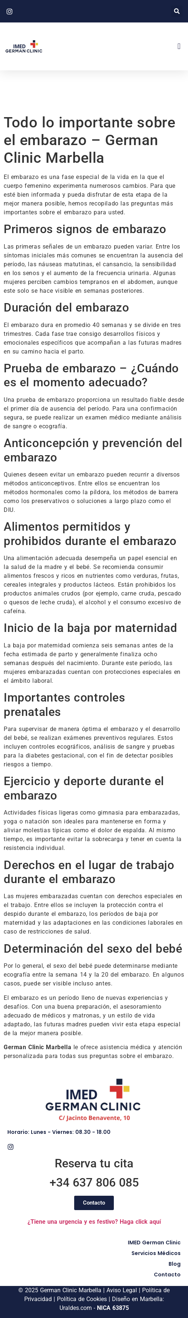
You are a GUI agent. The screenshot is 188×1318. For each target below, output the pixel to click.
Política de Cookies (82, 1299)
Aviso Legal (121, 1290)
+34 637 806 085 (94, 1182)
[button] (176, 11)
